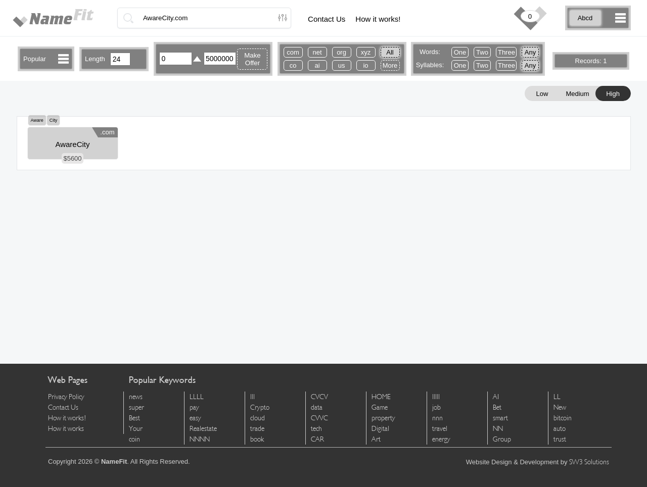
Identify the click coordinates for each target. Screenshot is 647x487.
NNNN (200, 439)
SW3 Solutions (589, 462)
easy (195, 418)
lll (252, 397)
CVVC (319, 418)
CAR (317, 439)
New (559, 407)
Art (376, 439)
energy (441, 439)
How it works (66, 428)
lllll (436, 397)
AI (496, 397)
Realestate (203, 428)
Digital (380, 428)
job (436, 407)
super (136, 407)
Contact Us (326, 19)
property (383, 418)
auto (559, 428)
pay (194, 407)
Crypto (259, 407)
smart (500, 418)
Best (134, 418)
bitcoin (562, 418)
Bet (497, 407)
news (136, 397)
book (257, 439)
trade (257, 428)
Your (136, 428)
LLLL (197, 397)
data (316, 407)
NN (498, 428)
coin (134, 439)
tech (316, 428)
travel (439, 428)
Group (502, 439)
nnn (437, 418)
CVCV (319, 397)
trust (559, 439)
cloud (257, 418)
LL (557, 397)
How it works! (377, 19)
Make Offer (252, 59)
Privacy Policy (66, 397)
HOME (381, 397)
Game (380, 407)
